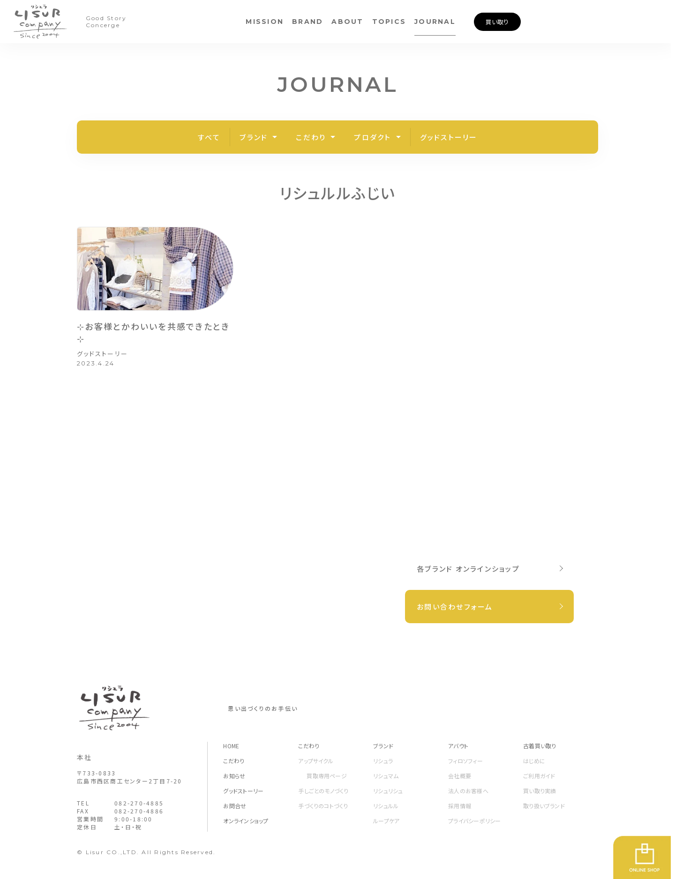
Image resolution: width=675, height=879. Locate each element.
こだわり (311, 137)
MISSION (265, 21)
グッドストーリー (449, 137)
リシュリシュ (388, 791)
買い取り (497, 21)
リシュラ (383, 761)
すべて (209, 137)
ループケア (386, 821)
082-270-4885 (139, 803)
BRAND (307, 21)
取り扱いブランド (544, 806)
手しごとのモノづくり (323, 791)
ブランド (254, 137)
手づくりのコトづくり (323, 806)
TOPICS (389, 21)
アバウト (458, 746)
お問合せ (234, 806)
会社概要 (459, 776)
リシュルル (385, 806)
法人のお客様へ (468, 791)
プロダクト (372, 137)
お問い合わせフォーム (455, 606)
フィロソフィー (465, 761)
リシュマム (385, 776)
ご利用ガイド (539, 776)
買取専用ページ (327, 776)
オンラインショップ (245, 821)
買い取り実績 (539, 791)
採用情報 (459, 806)
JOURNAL (435, 21)
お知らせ (234, 776)
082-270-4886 (139, 811)
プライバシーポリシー (474, 821)
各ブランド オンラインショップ (468, 569)
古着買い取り (539, 746)
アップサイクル (315, 761)
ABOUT (347, 21)
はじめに (534, 761)
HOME (231, 746)
